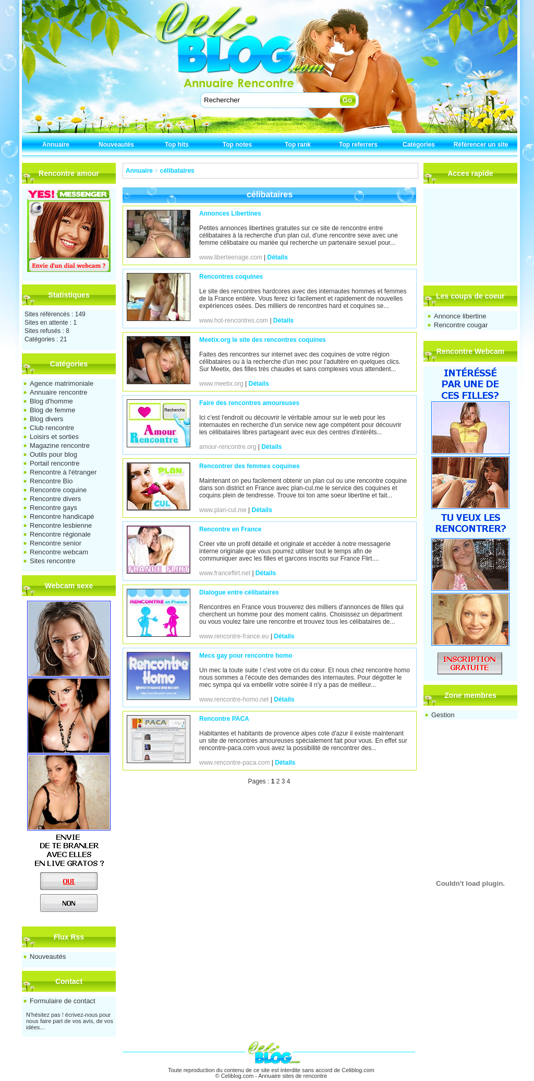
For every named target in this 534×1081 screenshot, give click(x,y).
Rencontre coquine (58, 490)
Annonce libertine (460, 316)
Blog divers (46, 419)
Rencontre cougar (461, 325)
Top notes (237, 144)
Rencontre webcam (59, 552)
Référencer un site (481, 144)
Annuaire (55, 144)
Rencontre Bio (51, 481)
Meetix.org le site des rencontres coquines (262, 339)
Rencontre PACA (224, 718)
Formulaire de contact (62, 1001)
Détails (278, 257)
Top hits (177, 144)
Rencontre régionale (60, 534)
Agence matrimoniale (61, 383)
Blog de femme (52, 410)
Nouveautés (116, 144)
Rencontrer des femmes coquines (249, 466)
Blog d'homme (51, 401)
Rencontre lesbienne (61, 525)
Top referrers (358, 144)
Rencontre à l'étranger (63, 472)
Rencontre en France (230, 529)
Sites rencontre (52, 561)
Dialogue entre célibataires (239, 592)
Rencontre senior (55, 543)
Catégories (419, 144)
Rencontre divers (55, 499)
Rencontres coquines (231, 276)
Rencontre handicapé (62, 516)
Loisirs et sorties (54, 437)
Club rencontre (52, 428)
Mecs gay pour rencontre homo (246, 655)
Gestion (443, 715)
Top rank (298, 144)
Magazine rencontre (60, 445)
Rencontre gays (53, 508)
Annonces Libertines (230, 213)
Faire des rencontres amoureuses (249, 403)
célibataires (177, 170)
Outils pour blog (53, 454)
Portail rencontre (54, 463)
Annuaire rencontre (59, 392)
